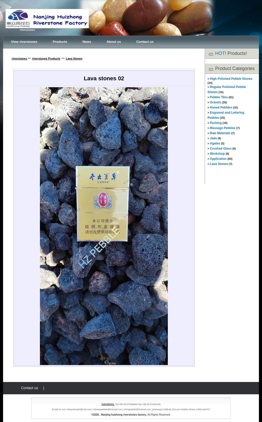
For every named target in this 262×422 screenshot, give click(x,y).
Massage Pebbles (222, 128)
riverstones (20, 58)
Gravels (215, 102)
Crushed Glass (221, 148)
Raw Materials (220, 133)
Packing (216, 123)
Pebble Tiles (219, 97)
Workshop (217, 153)
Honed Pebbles (221, 107)
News (86, 42)
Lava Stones (74, 58)
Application (218, 159)
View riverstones (24, 42)
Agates (215, 143)
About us (113, 42)
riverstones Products (46, 58)
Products (60, 42)
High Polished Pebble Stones (231, 79)
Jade (213, 138)
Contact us (145, 42)
